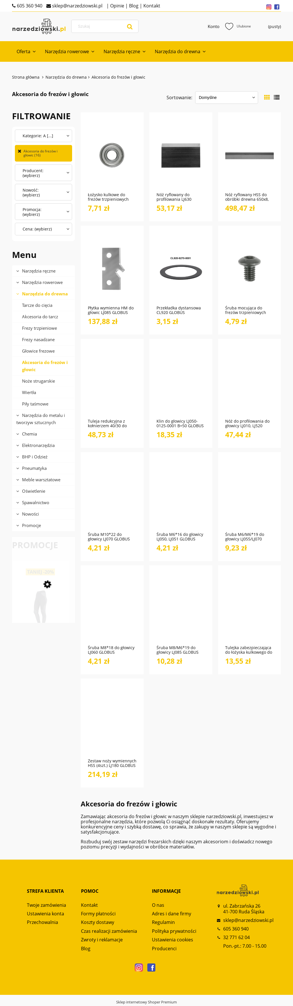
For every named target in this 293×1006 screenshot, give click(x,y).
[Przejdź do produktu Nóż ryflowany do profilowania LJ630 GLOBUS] (181, 155)
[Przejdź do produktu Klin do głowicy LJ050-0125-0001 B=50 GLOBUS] (181, 381)
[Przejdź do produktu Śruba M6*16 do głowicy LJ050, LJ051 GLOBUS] (181, 495)
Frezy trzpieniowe (39, 328)
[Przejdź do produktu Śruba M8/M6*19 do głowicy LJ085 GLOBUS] (181, 608)
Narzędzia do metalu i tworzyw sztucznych (40, 418)
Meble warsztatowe (41, 479)
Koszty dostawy (97, 922)
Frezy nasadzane (38, 339)
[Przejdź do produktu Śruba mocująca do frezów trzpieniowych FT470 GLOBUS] (249, 268)
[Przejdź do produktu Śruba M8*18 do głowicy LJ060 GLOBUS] (112, 608)
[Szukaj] (129, 26)
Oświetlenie (33, 491)
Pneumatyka (34, 468)
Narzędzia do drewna (45, 294)
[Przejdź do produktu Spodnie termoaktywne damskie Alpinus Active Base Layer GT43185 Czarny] (40, 615)
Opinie (116, 6)
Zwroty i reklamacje (102, 940)
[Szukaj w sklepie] (106, 26)
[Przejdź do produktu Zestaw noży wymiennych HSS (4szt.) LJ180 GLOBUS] (112, 721)
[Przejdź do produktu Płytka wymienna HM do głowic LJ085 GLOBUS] (112, 268)
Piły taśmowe (35, 404)
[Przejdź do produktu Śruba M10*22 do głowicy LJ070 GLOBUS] (112, 495)
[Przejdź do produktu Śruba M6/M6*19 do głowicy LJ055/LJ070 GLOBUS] (249, 495)
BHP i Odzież (34, 457)
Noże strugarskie (38, 381)
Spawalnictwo (35, 502)
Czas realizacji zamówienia (109, 931)
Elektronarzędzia (38, 445)
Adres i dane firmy (171, 913)
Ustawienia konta (45, 913)
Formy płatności (98, 913)
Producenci (164, 948)
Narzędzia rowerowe (42, 282)
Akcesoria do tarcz (40, 316)
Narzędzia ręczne (39, 271)
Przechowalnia (42, 922)
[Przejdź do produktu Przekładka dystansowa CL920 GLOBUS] (181, 268)
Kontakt (151, 6)
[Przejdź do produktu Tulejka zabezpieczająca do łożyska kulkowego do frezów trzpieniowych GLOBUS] (249, 608)
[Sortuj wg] (226, 97)
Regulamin (163, 922)
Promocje (31, 525)
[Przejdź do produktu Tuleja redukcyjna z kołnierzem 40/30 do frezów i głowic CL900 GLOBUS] (112, 381)
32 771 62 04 (236, 937)
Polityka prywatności (174, 931)
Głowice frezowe (38, 351)
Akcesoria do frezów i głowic (45, 365)
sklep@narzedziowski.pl (76, 6)
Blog (133, 6)
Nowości (30, 514)
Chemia (29, 434)
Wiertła (29, 392)
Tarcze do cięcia (37, 305)
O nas (158, 905)
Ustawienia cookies (172, 940)
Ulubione (238, 26)
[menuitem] (26, 51)
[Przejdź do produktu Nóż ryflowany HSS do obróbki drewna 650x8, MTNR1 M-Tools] (249, 155)
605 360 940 (29, 6)
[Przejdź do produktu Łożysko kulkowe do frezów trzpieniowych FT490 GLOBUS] (112, 155)
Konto (213, 26)
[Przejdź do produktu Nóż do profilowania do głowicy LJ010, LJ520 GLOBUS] (249, 381)
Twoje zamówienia (46, 905)
